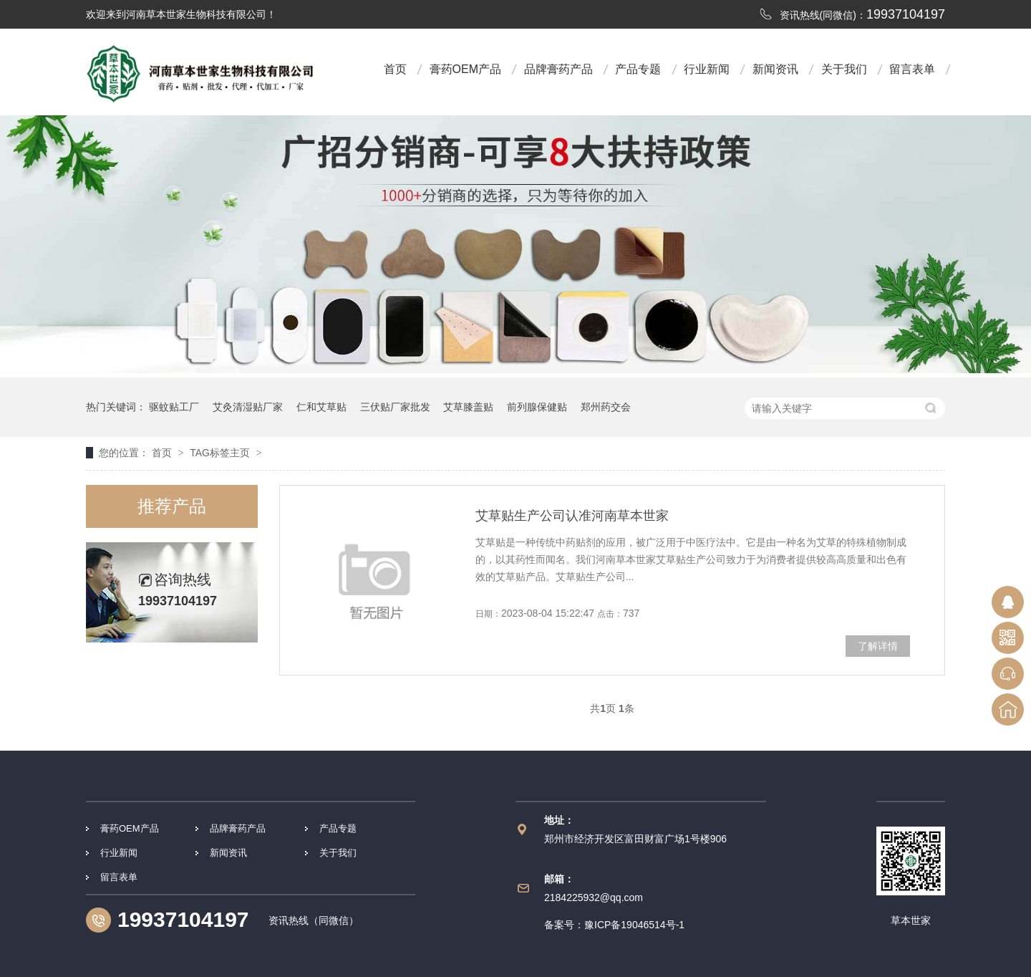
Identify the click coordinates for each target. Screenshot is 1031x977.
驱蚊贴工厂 (174, 407)
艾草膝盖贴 (468, 407)
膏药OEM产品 (465, 69)
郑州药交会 (606, 407)
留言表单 (912, 69)
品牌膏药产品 (558, 69)
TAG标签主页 (220, 452)
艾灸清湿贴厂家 (248, 407)
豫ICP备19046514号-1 (634, 924)
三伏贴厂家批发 (395, 407)
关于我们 (844, 69)
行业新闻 (707, 69)
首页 (395, 69)
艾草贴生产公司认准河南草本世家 (572, 516)
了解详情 (878, 646)
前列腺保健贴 (537, 407)
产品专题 (638, 69)
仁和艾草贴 (321, 407)
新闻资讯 (775, 69)
